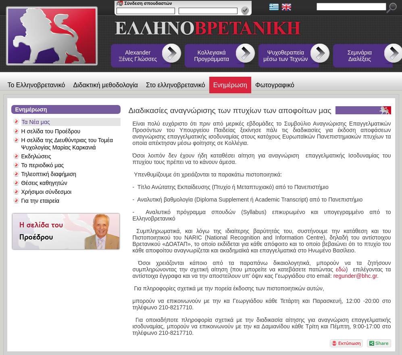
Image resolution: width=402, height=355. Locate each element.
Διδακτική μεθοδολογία (105, 85)
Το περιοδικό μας (42, 165)
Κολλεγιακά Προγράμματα (211, 55)
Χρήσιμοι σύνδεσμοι (46, 192)
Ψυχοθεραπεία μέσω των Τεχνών (285, 55)
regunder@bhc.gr (355, 276)
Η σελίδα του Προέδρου (51, 131)
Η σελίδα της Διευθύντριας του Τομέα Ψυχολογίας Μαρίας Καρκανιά (67, 144)
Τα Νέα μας (36, 122)
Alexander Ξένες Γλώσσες (138, 55)
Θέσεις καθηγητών (44, 183)
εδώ (339, 269)
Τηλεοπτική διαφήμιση (49, 174)
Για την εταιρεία (40, 200)
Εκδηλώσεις (36, 156)
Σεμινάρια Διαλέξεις (360, 55)
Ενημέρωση (230, 85)
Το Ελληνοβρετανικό (36, 85)
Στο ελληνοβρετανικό (175, 85)
